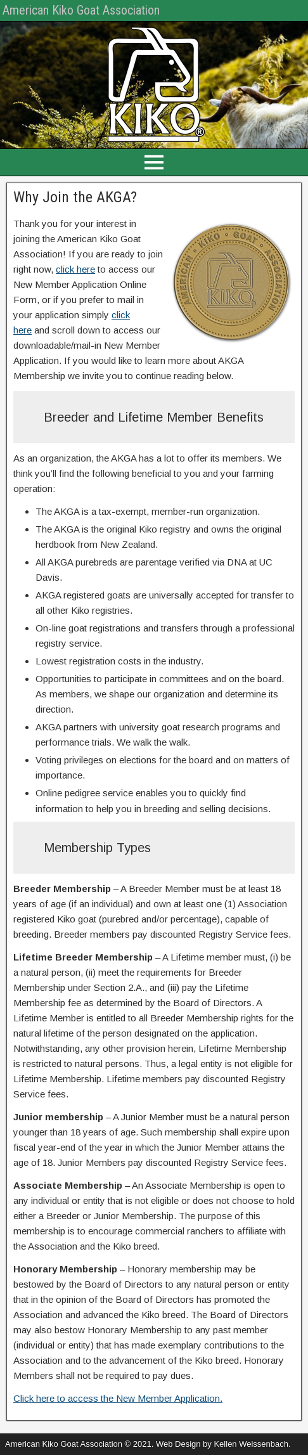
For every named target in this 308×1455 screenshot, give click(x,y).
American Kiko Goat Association (81, 10)
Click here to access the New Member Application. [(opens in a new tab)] (117, 1398)
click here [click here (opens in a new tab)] (75, 269)
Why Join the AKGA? (75, 197)
